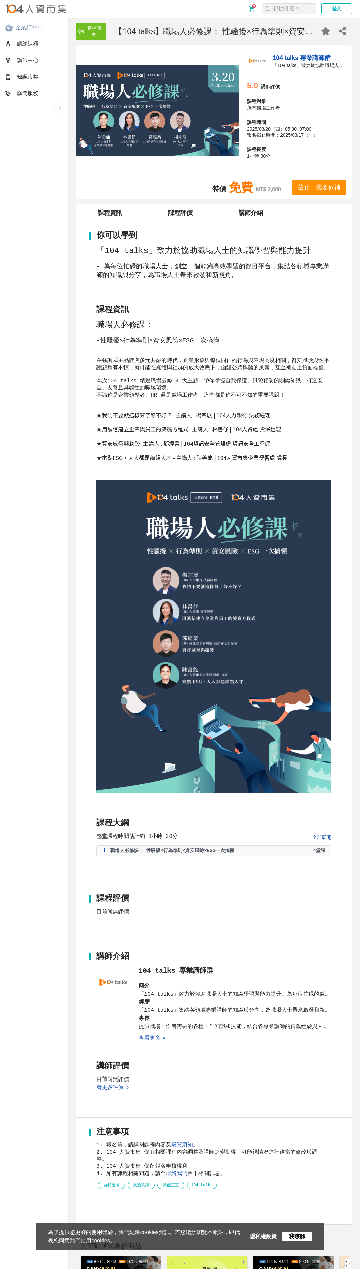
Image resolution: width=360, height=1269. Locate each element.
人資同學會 (57, 1265)
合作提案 (139, 1259)
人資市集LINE (21, 1265)
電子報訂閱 (209, 1259)
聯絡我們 (176, 1039)
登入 (336, 9)
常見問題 (117, 1259)
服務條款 (71, 1259)
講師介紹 (251, 212)
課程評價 (180, 212)
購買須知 (182, 1007)
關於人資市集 (17, 1259)
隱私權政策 (46, 1259)
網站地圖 (185, 1259)
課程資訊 (110, 212)
